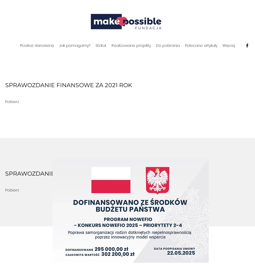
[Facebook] (247, 45)
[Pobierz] (12, 102)
